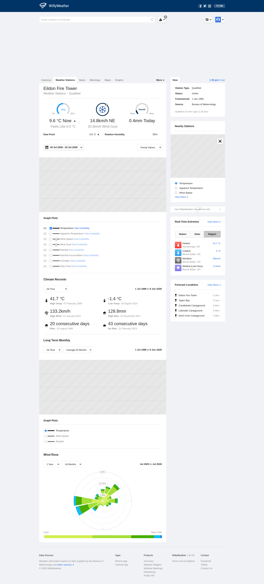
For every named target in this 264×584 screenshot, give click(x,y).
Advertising (149, 572)
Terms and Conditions (183, 561)
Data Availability (81, 228)
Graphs (119, 80)
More (159, 80)
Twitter (204, 564)
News (82, 80)
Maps (108, 80)
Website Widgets (152, 564)
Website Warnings (153, 568)
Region (212, 234)
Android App (121, 564)
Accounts (148, 561)
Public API (149, 575)
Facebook (206, 561)
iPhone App (121, 561)
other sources (64, 564)
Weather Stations (65, 80)
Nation (182, 234)
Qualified (74, 93)
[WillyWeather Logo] (56, 6)
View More (180, 197)
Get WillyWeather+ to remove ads (192, 209)
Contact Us (206, 568)
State (197, 234)
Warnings (95, 80)
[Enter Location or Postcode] (97, 19)
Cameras (46, 80)
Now (175, 80)
